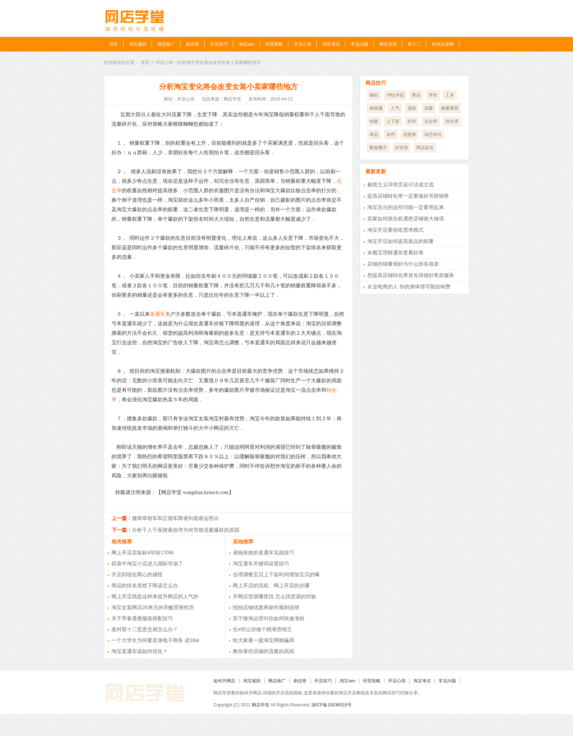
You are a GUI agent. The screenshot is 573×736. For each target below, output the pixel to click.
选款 (411, 108)
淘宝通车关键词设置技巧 (261, 563)
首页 (113, 44)
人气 (395, 108)
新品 (416, 95)
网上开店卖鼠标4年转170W (142, 552)
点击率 (430, 121)
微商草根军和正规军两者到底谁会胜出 (175, 518)
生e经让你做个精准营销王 (262, 629)
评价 (433, 95)
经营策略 (274, 44)
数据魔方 (378, 147)
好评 (411, 121)
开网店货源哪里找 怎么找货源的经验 (274, 596)
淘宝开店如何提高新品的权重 (400, 241)
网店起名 (425, 147)
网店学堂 (260, 704)
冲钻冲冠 (395, 95)
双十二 (414, 44)
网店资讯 (388, 44)
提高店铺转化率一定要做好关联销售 (408, 196)
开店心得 (302, 44)
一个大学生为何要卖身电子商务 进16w (155, 640)
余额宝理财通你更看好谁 (395, 252)
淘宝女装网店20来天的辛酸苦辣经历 (152, 607)
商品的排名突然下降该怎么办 (144, 585)
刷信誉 (192, 44)
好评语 (401, 147)
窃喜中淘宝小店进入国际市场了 (147, 563)
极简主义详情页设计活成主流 (400, 184)
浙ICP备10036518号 (331, 704)
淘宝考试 (331, 44)
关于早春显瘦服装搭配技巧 (142, 618)
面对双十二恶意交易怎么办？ (144, 629)
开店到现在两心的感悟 (137, 574)
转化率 (452, 121)
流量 (428, 108)
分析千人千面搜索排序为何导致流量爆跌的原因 (185, 530)
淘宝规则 (138, 44)
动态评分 (433, 134)
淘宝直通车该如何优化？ (139, 651)
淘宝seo (246, 44)
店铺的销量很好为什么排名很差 (403, 264)
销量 (373, 121)
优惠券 (409, 134)
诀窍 (390, 134)
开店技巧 (219, 44)
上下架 (392, 121)
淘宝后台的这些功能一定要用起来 (405, 207)
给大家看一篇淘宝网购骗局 (263, 640)
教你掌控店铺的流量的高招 (263, 651)
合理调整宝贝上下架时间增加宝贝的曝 (276, 574)
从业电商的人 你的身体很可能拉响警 (409, 286)
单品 (373, 134)
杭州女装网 (443, 44)
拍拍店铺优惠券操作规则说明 (266, 607)
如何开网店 (224, 680)
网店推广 (166, 44)
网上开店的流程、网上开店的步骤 (271, 585)
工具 (449, 95)
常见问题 (359, 44)
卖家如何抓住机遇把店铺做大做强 (405, 218)
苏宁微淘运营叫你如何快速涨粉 (268, 618)
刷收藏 (376, 108)
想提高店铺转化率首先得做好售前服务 (410, 275)
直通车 (157, 314)
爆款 (373, 95)
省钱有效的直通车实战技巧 (263, 552)
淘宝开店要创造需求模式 (395, 230)
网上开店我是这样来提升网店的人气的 (154, 596)
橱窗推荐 (450, 108)
